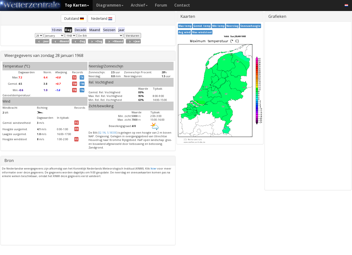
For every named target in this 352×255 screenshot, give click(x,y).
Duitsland (74, 18)
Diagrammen (109, 5)
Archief (139, 5)
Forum (161, 5)
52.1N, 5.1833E (108, 132)
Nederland (101, 18)
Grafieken (277, 16)
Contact (182, 5)
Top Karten (77, 5)
